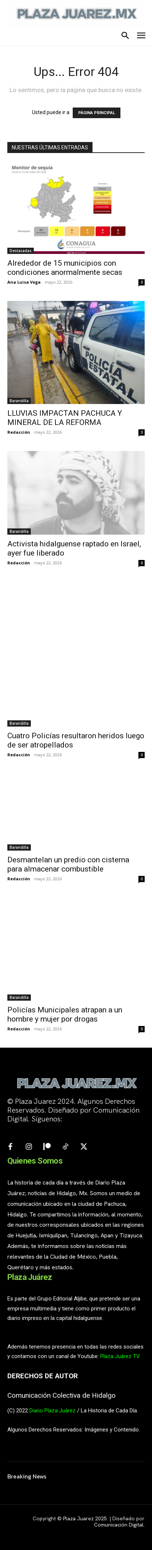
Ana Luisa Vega (24, 282)
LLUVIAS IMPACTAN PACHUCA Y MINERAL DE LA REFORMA (64, 418)
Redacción (18, 432)
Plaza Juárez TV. (120, 1356)
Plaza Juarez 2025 (85, 1518)
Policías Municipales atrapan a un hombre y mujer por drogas (64, 1014)
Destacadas (21, 250)
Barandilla (19, 400)
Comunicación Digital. (119, 1524)
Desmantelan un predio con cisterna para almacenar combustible (68, 864)
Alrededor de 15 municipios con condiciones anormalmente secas (64, 268)
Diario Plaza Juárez (52, 1410)
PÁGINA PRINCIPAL (96, 112)
